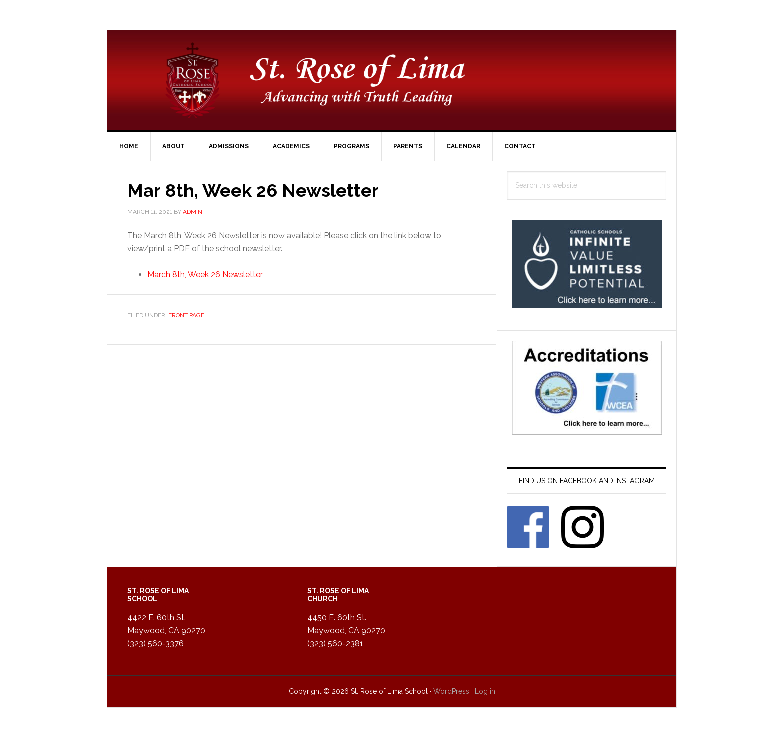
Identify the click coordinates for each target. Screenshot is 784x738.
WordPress (452, 692)
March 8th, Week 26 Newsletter (205, 275)
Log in (485, 692)
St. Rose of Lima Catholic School (392, 80)
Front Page (186, 315)
